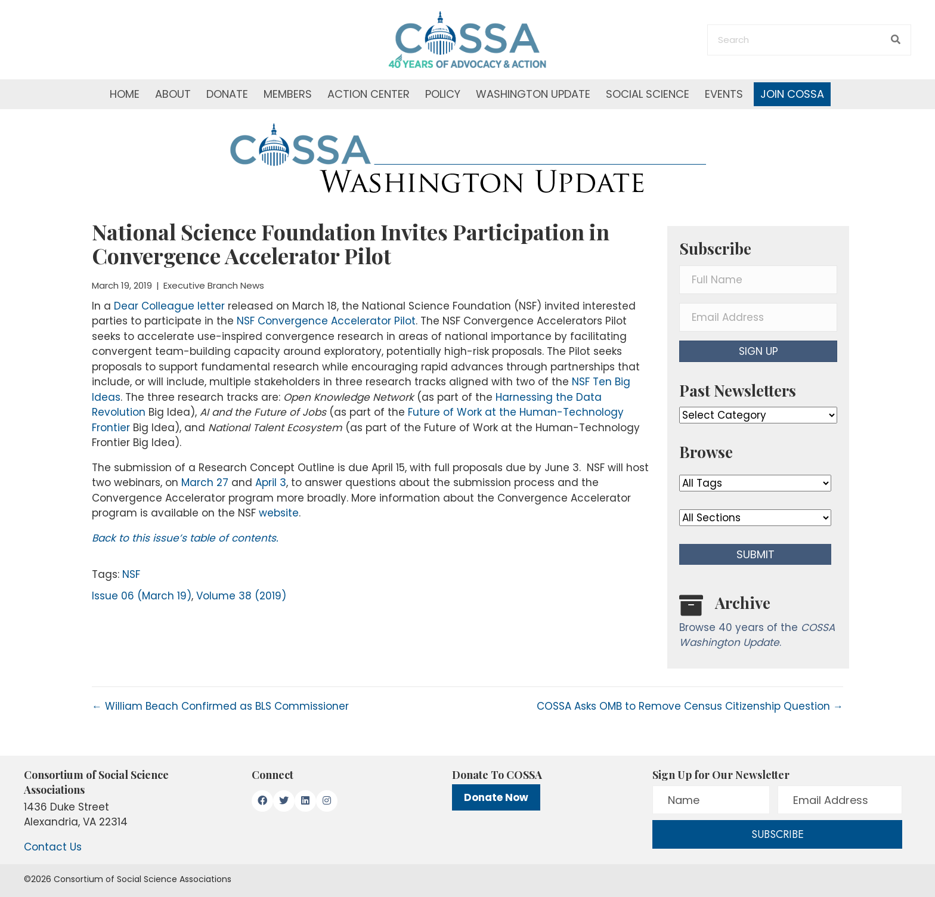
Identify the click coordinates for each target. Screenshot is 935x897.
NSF (131, 574)
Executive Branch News (213, 285)
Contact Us (53, 847)
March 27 (204, 482)
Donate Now (496, 797)
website (279, 513)
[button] (758, 351)
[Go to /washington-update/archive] (758, 624)
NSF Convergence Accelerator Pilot (326, 321)
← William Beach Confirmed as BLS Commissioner (220, 706)
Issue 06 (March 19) (141, 596)
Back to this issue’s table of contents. (185, 538)
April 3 (270, 482)
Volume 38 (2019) (241, 596)
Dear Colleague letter (169, 306)
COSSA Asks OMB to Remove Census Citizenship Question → (690, 706)
